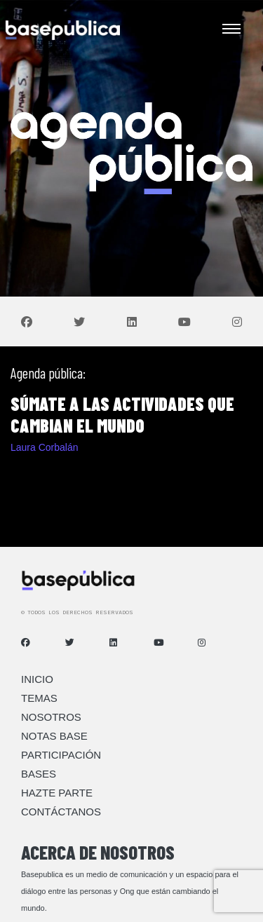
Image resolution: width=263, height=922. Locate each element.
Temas (39, 698)
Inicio (37, 679)
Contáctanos (61, 811)
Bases (38, 774)
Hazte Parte (57, 792)
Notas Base (54, 736)
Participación (61, 755)
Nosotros (51, 717)
